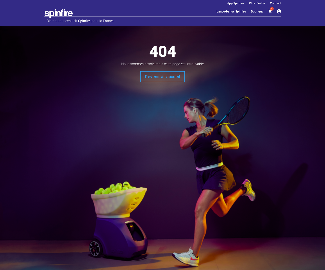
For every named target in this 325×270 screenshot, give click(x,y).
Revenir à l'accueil (162, 76)
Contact (275, 3)
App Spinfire (235, 3)
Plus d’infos (257, 3)
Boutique (257, 11)
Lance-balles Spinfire (231, 11)
